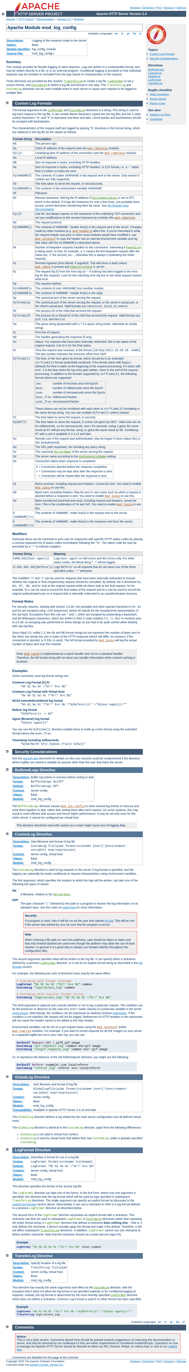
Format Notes (22, 601)
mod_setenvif (45, 239)
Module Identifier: (19, 49)
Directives (148, 7)
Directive (47, 770)
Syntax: (18, 781)
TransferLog (73, 81)
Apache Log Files (160, 114)
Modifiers (19, 534)
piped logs (69, 907)
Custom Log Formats (162, 53)
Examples (20, 671)
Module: (18, 799)
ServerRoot (61, 894)
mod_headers (82, 231)
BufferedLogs (156, 69)
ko (134, 33)
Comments (156, 119)
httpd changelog (159, 94)
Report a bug (157, 103)
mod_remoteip (97, 148)
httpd (109, 921)
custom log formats (24, 1204)
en (116, 33)
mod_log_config (73, 806)
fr (122, 33)
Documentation (45, 19)
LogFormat (115, 81)
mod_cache (32, 654)
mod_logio (43, 487)
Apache (10, 19)
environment (20, 1013)
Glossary (169, 7)
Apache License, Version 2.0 (46, 1364)
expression (120, 1013)
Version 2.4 (64, 19)
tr (140, 33)
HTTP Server (26, 19)
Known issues (158, 98)
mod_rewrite (21, 1031)
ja (128, 33)
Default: (18, 786)
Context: (19, 790)
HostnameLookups (104, 198)
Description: (15, 40)
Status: (12, 44)
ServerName (62, 452)
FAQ (159, 7)
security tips (30, 758)
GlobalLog (154, 76)
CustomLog (39, 85)
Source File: (15, 53)
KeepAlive (134, 247)
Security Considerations (164, 58)
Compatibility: (22, 1110)
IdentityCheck (81, 267)
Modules (135, 7)
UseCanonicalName (92, 456)
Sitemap (181, 7)
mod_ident (43, 267)
